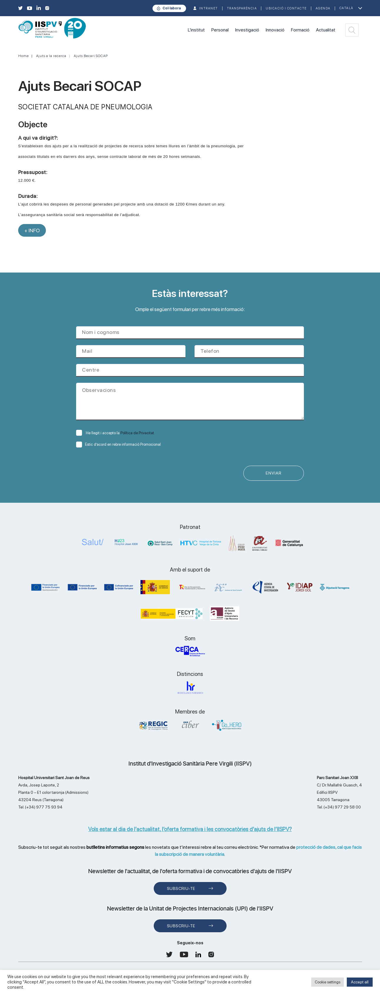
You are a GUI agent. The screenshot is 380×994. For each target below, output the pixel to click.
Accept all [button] (360, 982)
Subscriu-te (181, 888)
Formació (300, 30)
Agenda (323, 8)
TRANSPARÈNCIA (242, 8)
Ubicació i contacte (286, 8)
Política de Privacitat (137, 433)
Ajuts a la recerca (51, 56)
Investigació (247, 30)
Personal (220, 30)
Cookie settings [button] (327, 982)
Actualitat (325, 30)
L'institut (196, 30)
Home (23, 56)
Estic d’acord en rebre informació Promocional (118, 444)
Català (346, 8)
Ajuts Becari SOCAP (91, 56)
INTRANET (208, 8)
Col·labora (172, 8)
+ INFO (32, 230)
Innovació (275, 30)
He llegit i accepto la (115, 433)
